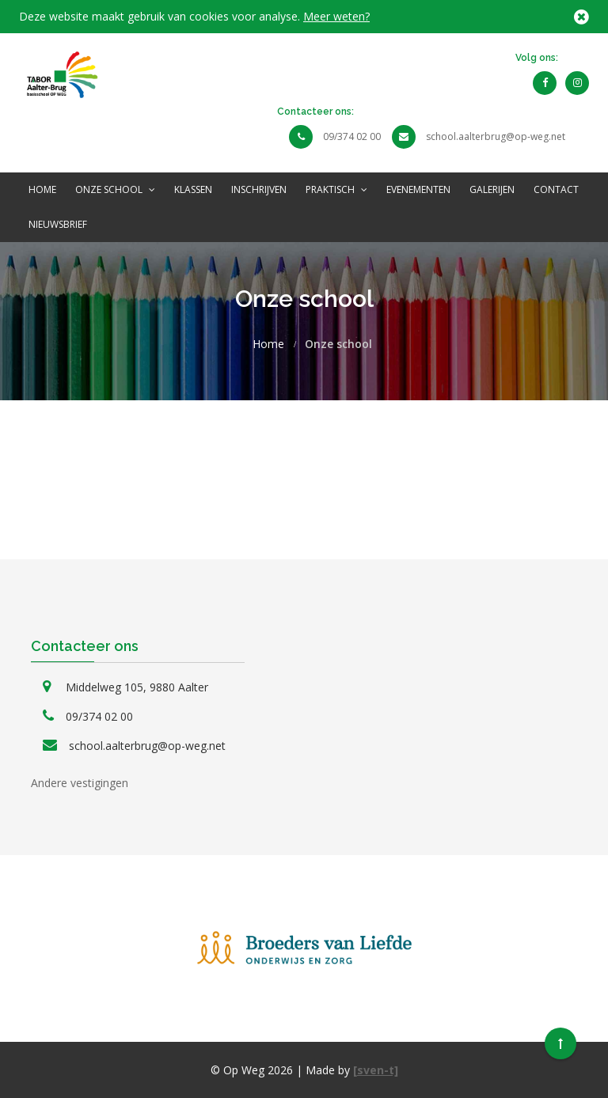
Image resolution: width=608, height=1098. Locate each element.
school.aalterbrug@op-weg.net (495, 136)
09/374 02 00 (352, 136)
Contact (556, 189)
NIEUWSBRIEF (57, 224)
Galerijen (492, 189)
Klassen (193, 189)
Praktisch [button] (336, 189)
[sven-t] (375, 1069)
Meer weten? (336, 16)
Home (42, 189)
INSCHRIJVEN (259, 189)
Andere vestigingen (79, 782)
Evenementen (418, 189)
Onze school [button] (115, 189)
